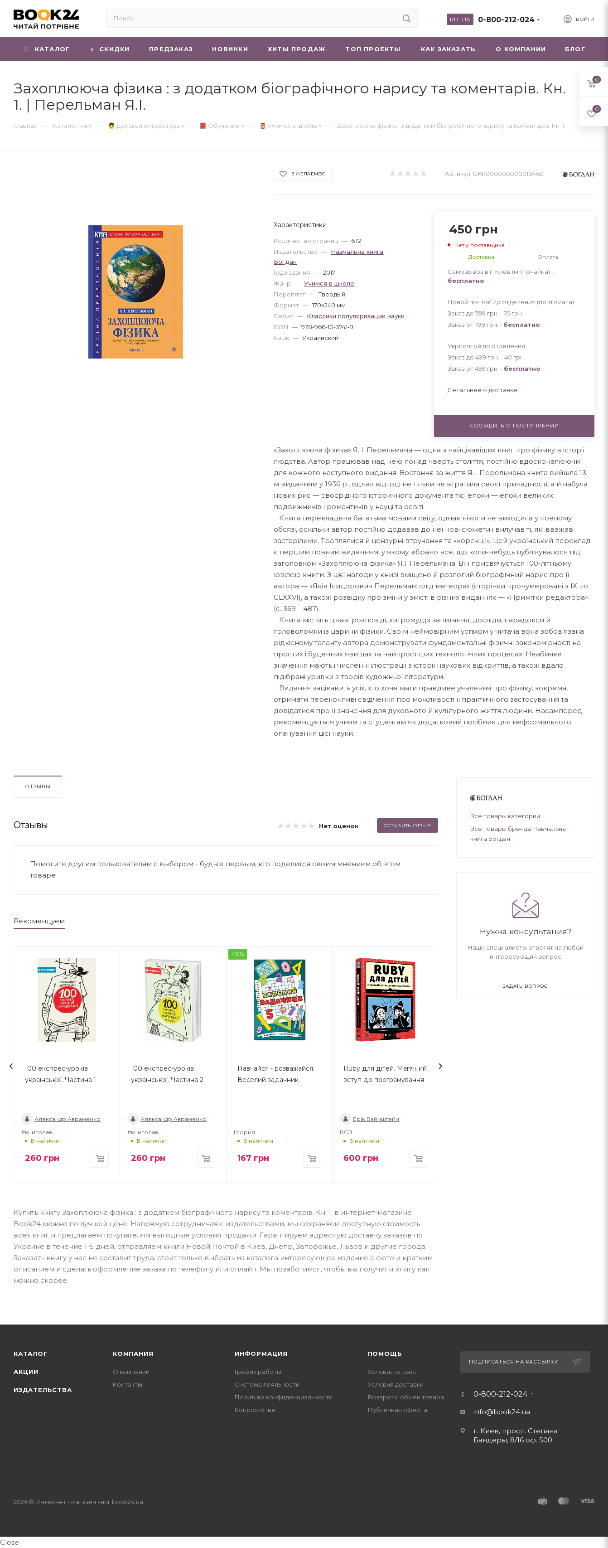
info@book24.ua (501, 1411)
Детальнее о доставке (482, 389)
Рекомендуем (39, 921)
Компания (133, 1353)
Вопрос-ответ (257, 1409)
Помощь (385, 1353)
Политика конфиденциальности (284, 1397)
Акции (26, 1371)
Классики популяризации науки (356, 316)
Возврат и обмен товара (406, 1397)
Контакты (127, 1384)
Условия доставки (396, 1384)
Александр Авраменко (61, 1119)
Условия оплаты (393, 1371)
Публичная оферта (397, 1409)
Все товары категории (505, 816)
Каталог (31, 1353)
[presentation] (11, 1066)
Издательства (43, 1389)
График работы (258, 1371)
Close (9, 1542)
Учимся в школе (329, 283)
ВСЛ (346, 1132)
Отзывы (38, 786)
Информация (261, 1353)
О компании (131, 1371)
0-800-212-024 (506, 19)
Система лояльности (267, 1384)
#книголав (36, 1132)
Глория (244, 1132)
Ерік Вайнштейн (369, 1119)
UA (466, 19)
